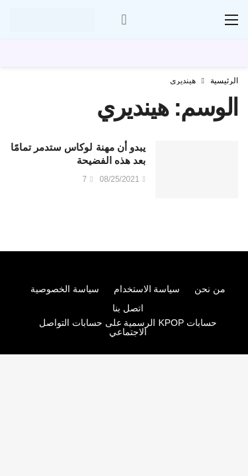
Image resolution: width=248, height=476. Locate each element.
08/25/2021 (122, 179)
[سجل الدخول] (124, 20)
